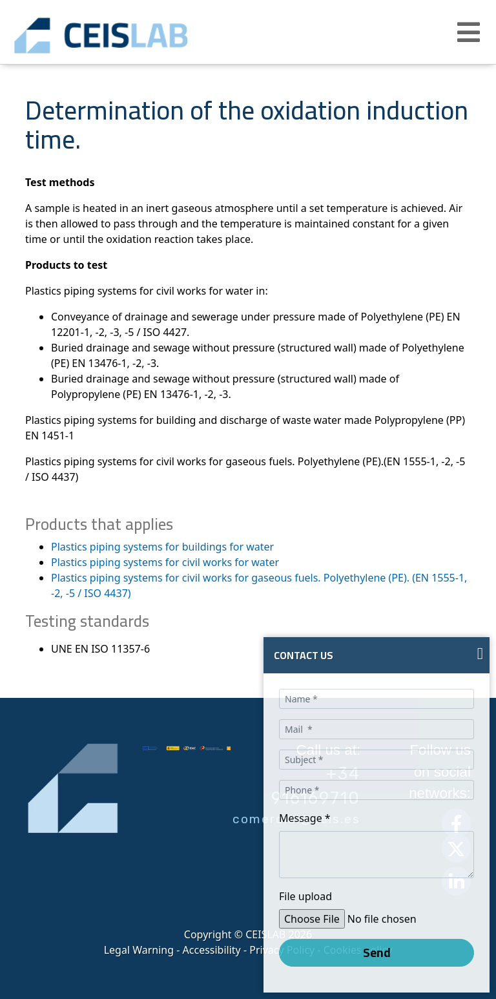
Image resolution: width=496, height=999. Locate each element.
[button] (470, 32)
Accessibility (212, 950)
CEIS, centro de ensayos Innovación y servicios (142, 35)
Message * (305, 818)
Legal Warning (139, 950)
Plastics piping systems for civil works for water (165, 562)
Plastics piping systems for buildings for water (162, 547)
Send (377, 952)
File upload (305, 896)
